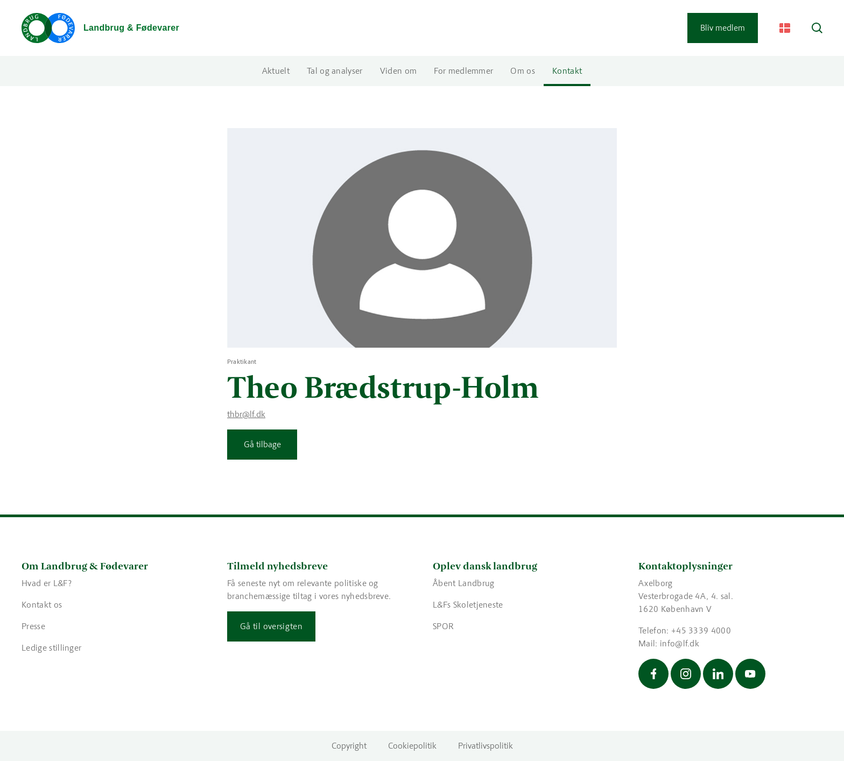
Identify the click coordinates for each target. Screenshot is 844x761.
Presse (33, 626)
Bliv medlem (722, 28)
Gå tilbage (262, 444)
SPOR (443, 626)
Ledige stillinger (51, 648)
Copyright (349, 746)
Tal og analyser (335, 71)
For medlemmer (463, 71)
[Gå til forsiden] (100, 28)
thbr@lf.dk (246, 414)
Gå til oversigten (271, 626)
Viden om (398, 71)
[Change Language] (784, 28)
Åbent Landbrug (463, 583)
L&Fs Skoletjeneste (468, 605)
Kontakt (567, 71)
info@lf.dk (679, 643)
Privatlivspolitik (485, 746)
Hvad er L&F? (47, 583)
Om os (522, 71)
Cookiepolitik (412, 746)
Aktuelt (276, 71)
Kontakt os (42, 605)
